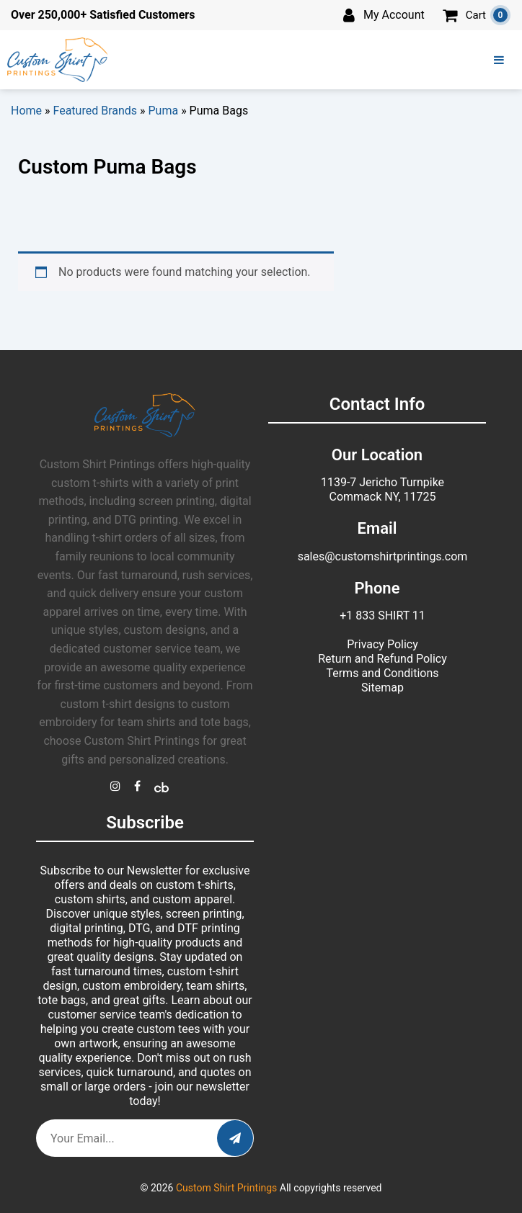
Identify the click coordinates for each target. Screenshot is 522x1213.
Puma (164, 110)
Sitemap (382, 687)
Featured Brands (95, 110)
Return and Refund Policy (382, 659)
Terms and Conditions (382, 673)
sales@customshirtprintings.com (383, 556)
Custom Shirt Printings (226, 1188)
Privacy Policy (382, 644)
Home (26, 110)
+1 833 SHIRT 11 (382, 615)
